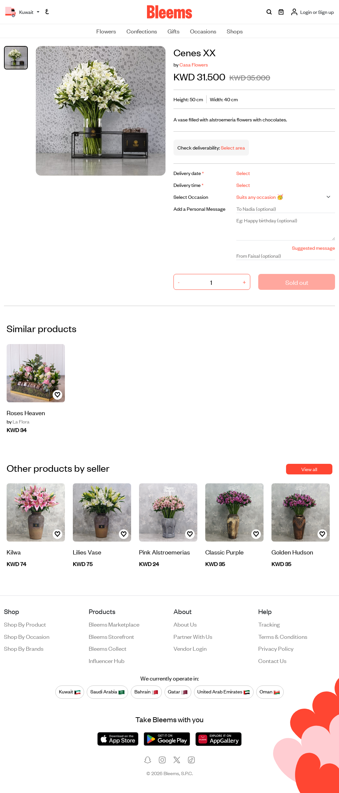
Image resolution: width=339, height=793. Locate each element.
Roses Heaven (26, 412)
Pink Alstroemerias (164, 552)
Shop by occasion (26, 636)
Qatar (178, 692)
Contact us (272, 660)
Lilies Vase (87, 552)
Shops (235, 31)
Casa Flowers (193, 64)
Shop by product (25, 624)
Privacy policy (276, 648)
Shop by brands (23, 648)
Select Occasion (190, 196)
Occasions (203, 31)
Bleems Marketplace (114, 624)
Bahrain (146, 692)
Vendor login (190, 648)
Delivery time (188, 184)
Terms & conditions (282, 636)
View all (309, 468)
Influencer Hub (106, 660)
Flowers (106, 31)
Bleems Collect (107, 648)
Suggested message (313, 247)
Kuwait (70, 692)
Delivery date (188, 172)
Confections (141, 31)
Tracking (269, 624)
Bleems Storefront (111, 636)
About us (185, 624)
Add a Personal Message (199, 208)
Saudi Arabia (107, 692)
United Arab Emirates (223, 692)
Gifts (173, 31)
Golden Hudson (292, 552)
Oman (270, 692)
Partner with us (192, 636)
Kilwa (14, 552)
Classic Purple (224, 552)
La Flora (18, 421)
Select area (232, 147)
